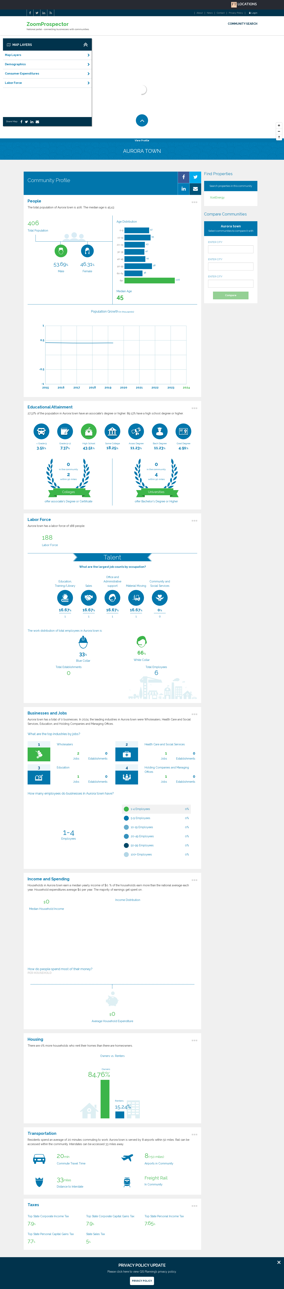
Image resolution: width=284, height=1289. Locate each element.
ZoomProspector (48, 24)
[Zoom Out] (279, 131)
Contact (221, 13)
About (200, 13)
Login (253, 13)
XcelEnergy (217, 197)
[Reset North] (279, 137)
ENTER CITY (230, 247)
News (210, 13)
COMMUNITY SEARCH (242, 23)
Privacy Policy (236, 13)
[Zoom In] (279, 126)
